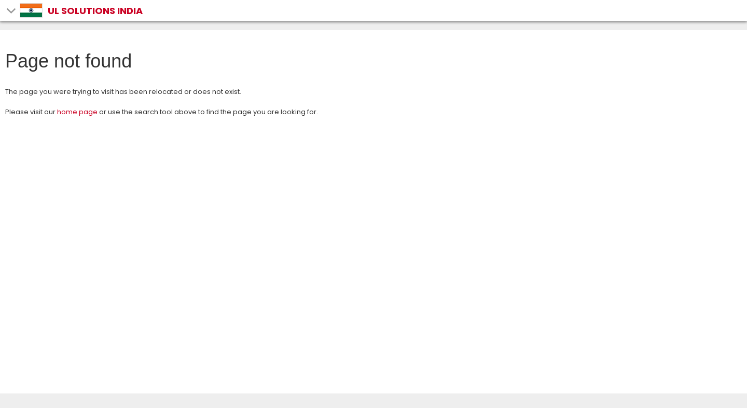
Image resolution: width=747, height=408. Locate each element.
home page (77, 112)
